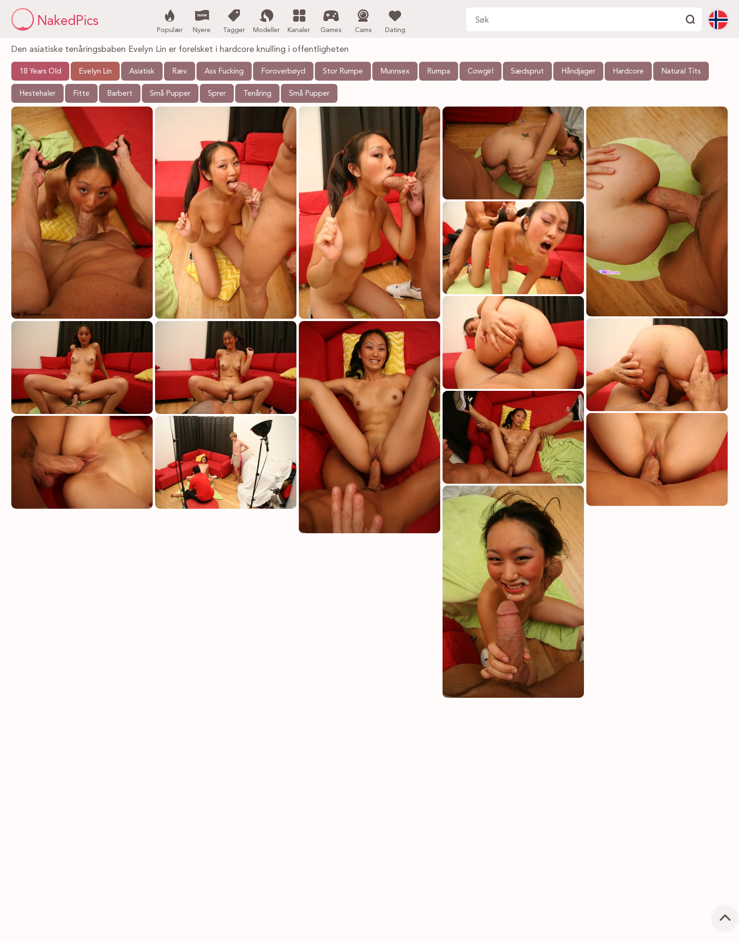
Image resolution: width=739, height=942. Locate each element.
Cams (363, 20)
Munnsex (395, 71)
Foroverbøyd (283, 71)
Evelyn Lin (95, 71)
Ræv (179, 71)
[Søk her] (572, 19)
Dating (395, 20)
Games (331, 20)
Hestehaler (37, 94)
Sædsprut (527, 71)
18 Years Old (40, 71)
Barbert (119, 94)
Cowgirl (480, 71)
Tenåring (257, 94)
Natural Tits (681, 71)
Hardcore (628, 71)
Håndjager (578, 71)
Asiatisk (142, 71)
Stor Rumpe (343, 71)
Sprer (217, 94)
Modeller (266, 20)
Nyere (202, 20)
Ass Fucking (224, 71)
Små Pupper (170, 94)
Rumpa (438, 71)
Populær (170, 20)
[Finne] (690, 19)
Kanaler (299, 20)
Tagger (234, 20)
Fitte (81, 94)
